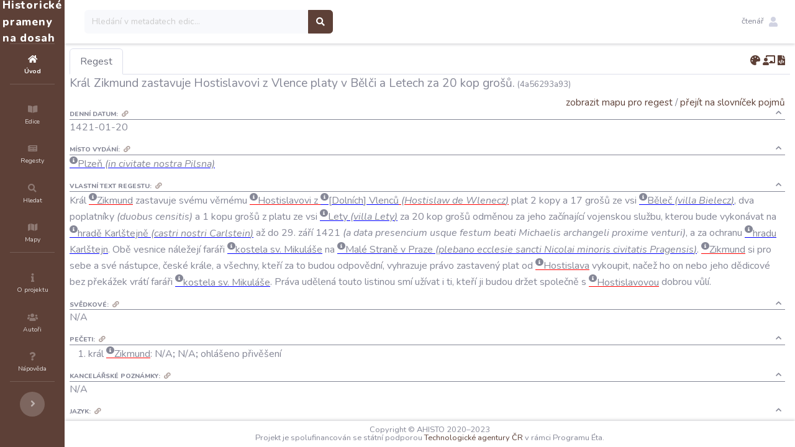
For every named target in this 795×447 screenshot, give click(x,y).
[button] (759, 21)
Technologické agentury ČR (510, 437)
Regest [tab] (171, 61)
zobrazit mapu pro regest (619, 102)
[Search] (271, 22)
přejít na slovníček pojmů (732, 102)
